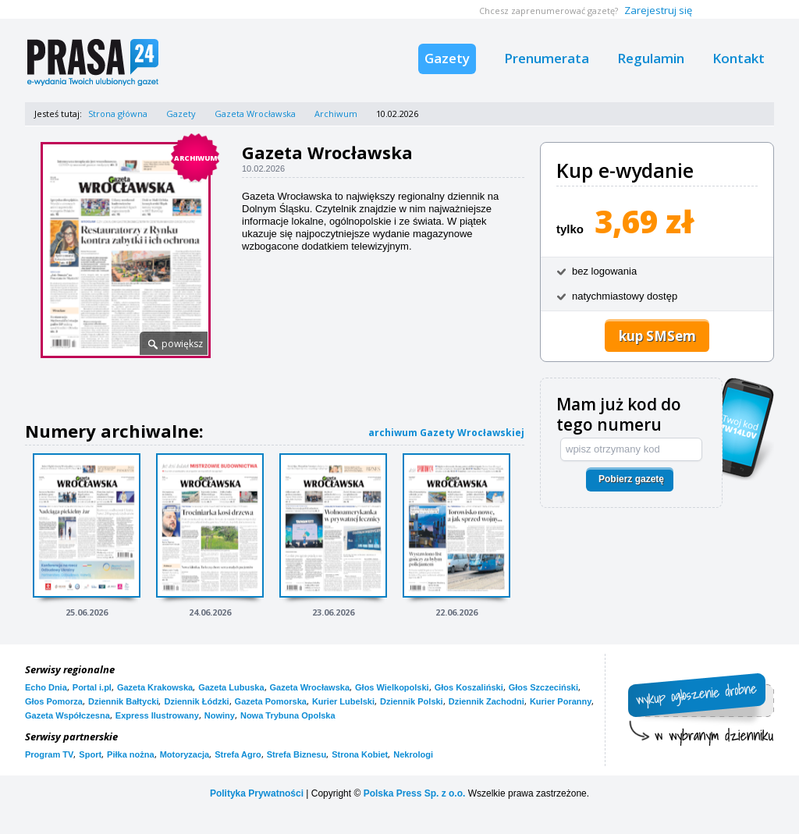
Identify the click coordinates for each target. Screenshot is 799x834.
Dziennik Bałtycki (123, 701)
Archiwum (335, 113)
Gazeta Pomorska (271, 701)
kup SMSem (657, 336)
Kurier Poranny (560, 701)
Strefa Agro (238, 754)
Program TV (49, 754)
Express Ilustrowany (157, 715)
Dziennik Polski (411, 701)
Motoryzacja (185, 754)
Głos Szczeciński (543, 687)
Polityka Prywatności (257, 793)
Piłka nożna (130, 754)
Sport (90, 754)
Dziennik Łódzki (196, 701)
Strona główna (117, 113)
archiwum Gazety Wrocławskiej (446, 432)
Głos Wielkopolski (392, 687)
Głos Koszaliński (469, 687)
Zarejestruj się (658, 10)
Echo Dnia (46, 687)
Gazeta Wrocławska (255, 113)
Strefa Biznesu (296, 754)
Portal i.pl (92, 687)
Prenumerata (546, 58)
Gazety (447, 58)
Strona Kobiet (360, 754)
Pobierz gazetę (631, 479)
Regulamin (650, 58)
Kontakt (738, 58)
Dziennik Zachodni (486, 701)
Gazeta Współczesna (67, 715)
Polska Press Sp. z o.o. (415, 793)
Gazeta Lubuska (231, 687)
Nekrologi (413, 754)
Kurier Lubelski (343, 701)
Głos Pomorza (54, 701)
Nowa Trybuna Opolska (288, 715)
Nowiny (219, 715)
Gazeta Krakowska (155, 687)
